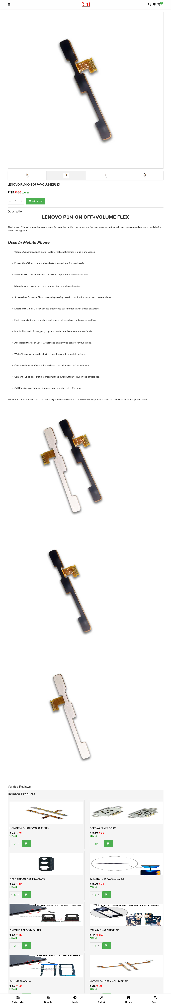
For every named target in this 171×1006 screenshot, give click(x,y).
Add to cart (36, 201)
